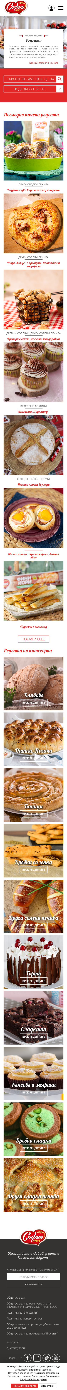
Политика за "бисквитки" (22, 1312)
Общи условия (16, 1297)
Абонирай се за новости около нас (32, 1270)
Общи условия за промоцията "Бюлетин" (32, 1333)
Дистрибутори (16, 1348)
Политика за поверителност (24, 1318)
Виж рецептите (33, 702)
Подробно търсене (38, 88)
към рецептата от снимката (43, 63)
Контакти (12, 1342)
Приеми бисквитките (24, 1385)
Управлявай (47, 1385)
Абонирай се (33, 1284)
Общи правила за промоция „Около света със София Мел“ (33, 1326)
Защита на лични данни (33, 1379)
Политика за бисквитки (45, 1376)
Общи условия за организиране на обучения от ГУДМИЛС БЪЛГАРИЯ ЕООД (32, 1305)
